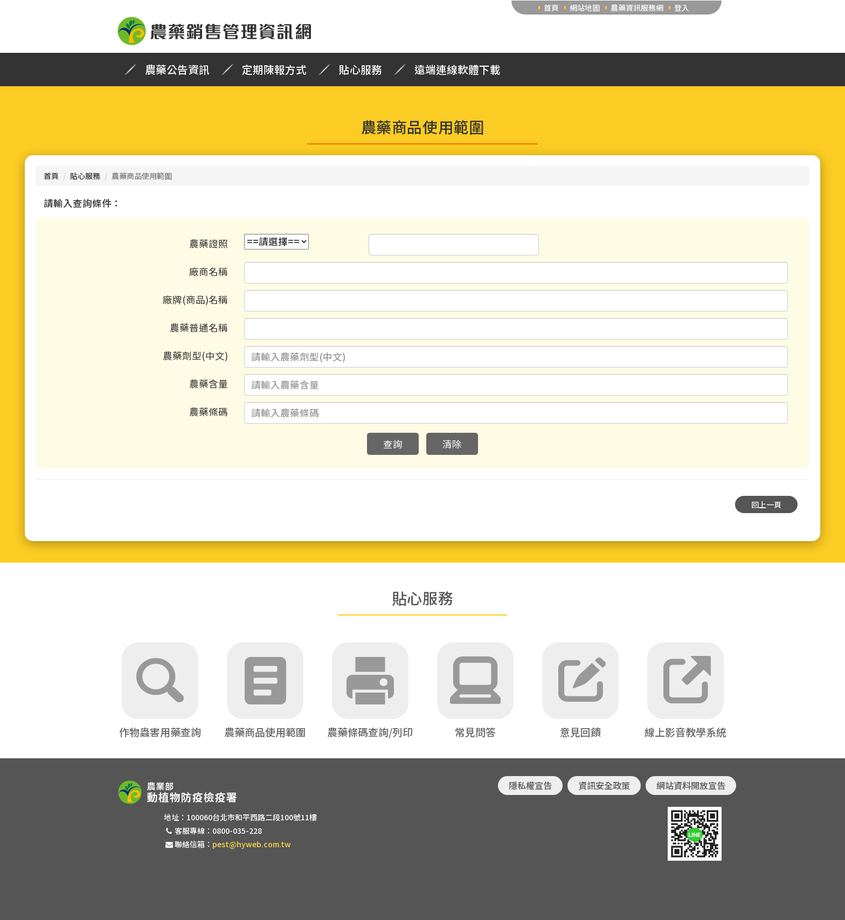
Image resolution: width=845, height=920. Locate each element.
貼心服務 (360, 69)
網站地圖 (585, 7)
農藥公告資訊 (177, 69)
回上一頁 (766, 504)
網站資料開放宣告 (690, 785)
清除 (452, 444)
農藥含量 (208, 383)
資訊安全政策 (604, 785)
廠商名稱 (208, 271)
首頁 (551, 7)
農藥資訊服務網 (637, 7)
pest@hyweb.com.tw (251, 844)
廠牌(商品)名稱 (195, 299)
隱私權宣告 (530, 785)
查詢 (393, 444)
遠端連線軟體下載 (457, 69)
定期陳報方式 (274, 69)
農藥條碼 (208, 411)
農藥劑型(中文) (195, 355)
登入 (681, 7)
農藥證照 (208, 243)
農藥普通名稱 (199, 327)
